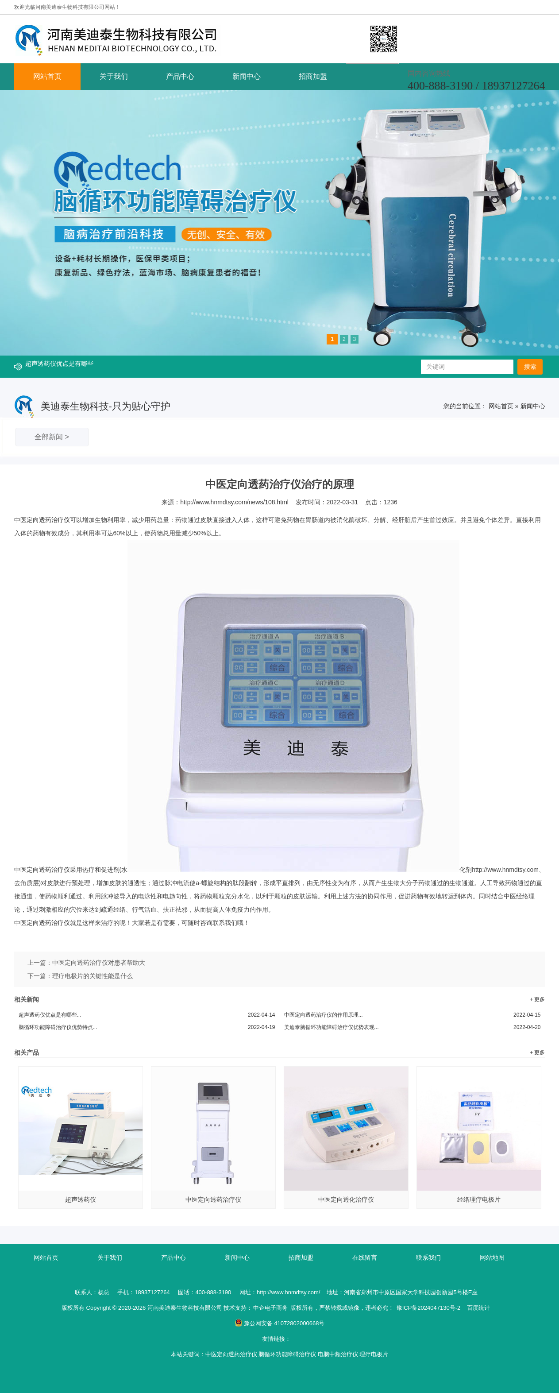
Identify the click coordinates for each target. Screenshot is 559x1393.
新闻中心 (246, 76)
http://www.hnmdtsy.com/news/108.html (234, 502)
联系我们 (428, 1257)
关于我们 (114, 76)
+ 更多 (537, 999)
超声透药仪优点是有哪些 (59, 366)
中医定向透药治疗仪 (42, 519)
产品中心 (180, 76)
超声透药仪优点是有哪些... (147, 1015)
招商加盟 (313, 76)
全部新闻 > (52, 437)
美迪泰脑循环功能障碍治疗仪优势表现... (412, 1027)
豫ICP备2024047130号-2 (429, 1307)
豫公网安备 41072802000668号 (280, 1323)
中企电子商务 (270, 1307)
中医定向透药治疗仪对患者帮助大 (98, 962)
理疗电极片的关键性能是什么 (92, 975)
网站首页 (47, 76)
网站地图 (492, 1257)
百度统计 (478, 1307)
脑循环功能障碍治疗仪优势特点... (147, 1027)
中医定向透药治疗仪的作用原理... (412, 1015)
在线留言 (364, 1257)
